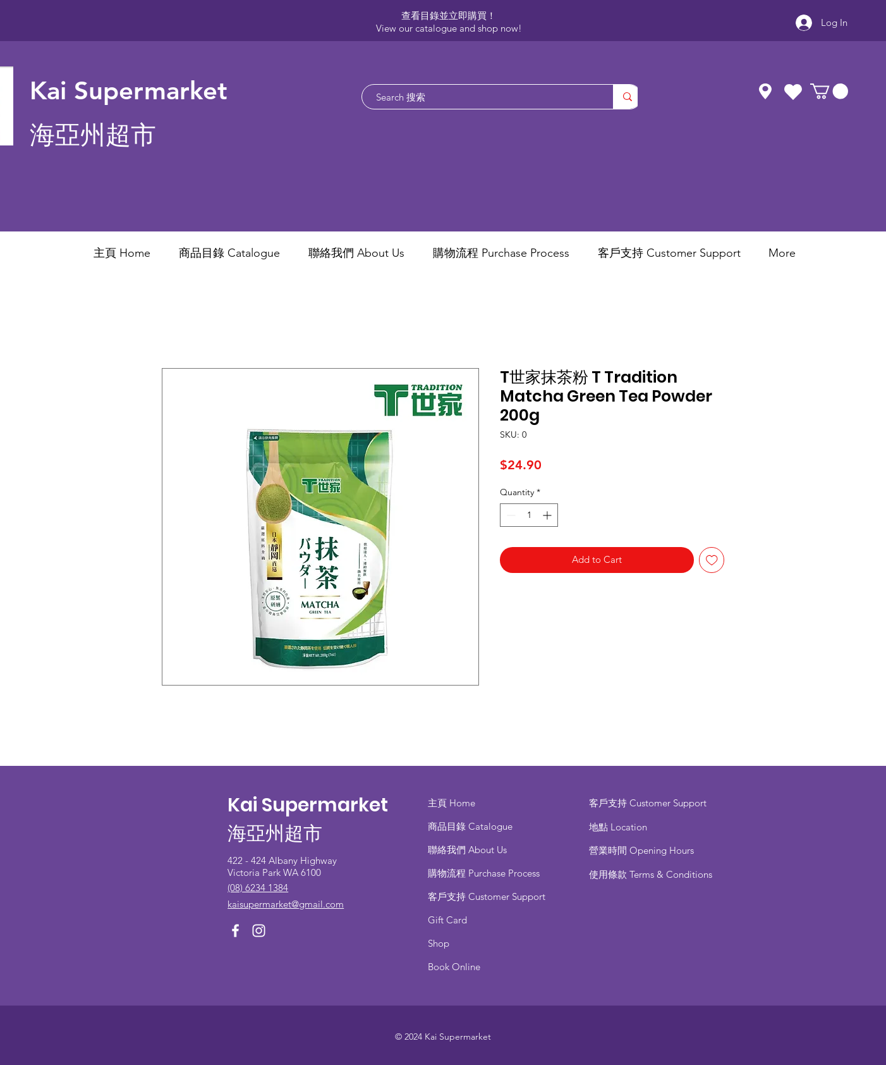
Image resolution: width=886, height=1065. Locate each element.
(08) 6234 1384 (258, 888)
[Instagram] (258, 930)
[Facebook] (235, 930)
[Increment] (548, 515)
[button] (829, 91)
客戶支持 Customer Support (486, 896)
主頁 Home (451, 803)
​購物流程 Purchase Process (484, 873)
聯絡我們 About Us (467, 850)
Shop (438, 943)
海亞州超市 (93, 135)
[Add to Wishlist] (712, 560)
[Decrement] (510, 515)
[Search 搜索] (481, 97)
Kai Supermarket (129, 90)
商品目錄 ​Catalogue (471, 826)
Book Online (454, 967)
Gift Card (447, 920)
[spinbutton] (529, 515)
